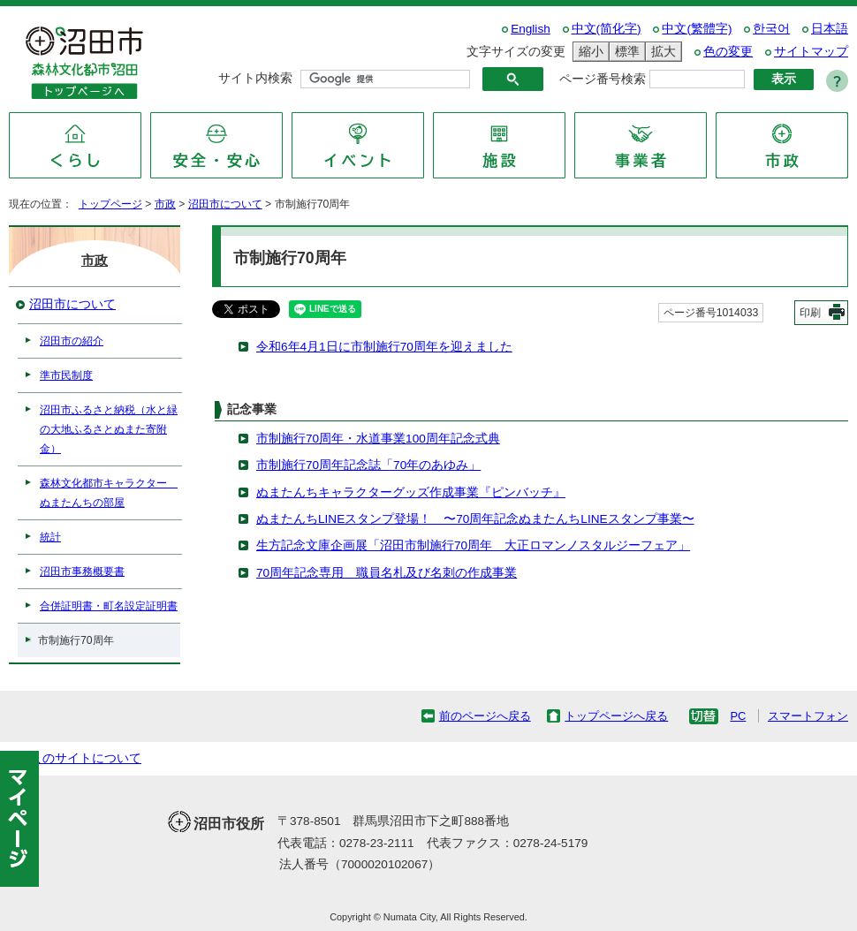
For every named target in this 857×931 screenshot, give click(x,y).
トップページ (110, 204)
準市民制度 (66, 375)
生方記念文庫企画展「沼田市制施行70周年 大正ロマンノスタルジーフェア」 (473, 545)
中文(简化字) (606, 28)
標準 (625, 51)
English (530, 28)
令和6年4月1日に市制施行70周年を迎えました (384, 346)
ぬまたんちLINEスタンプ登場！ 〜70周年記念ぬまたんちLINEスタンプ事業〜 (475, 519)
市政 (165, 204)
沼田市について (225, 204)
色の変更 (728, 51)
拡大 (661, 51)
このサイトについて (85, 758)
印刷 (810, 313)
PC (738, 716)
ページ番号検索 (602, 79)
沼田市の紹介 (71, 341)
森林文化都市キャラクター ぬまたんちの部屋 (109, 493)
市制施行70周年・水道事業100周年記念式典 (378, 438)
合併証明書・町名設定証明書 (109, 606)
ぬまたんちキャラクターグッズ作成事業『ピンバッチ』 (410, 492)
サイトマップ (811, 51)
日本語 (829, 28)
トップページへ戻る (616, 716)
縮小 (588, 51)
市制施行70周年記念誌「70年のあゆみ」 (368, 465)
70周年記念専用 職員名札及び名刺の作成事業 (386, 572)
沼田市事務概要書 (82, 571)
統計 (50, 537)
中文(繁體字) (697, 28)
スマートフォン (808, 716)
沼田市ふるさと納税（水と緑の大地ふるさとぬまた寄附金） (109, 429)
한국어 (771, 28)
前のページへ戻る (485, 716)
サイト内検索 (255, 78)
